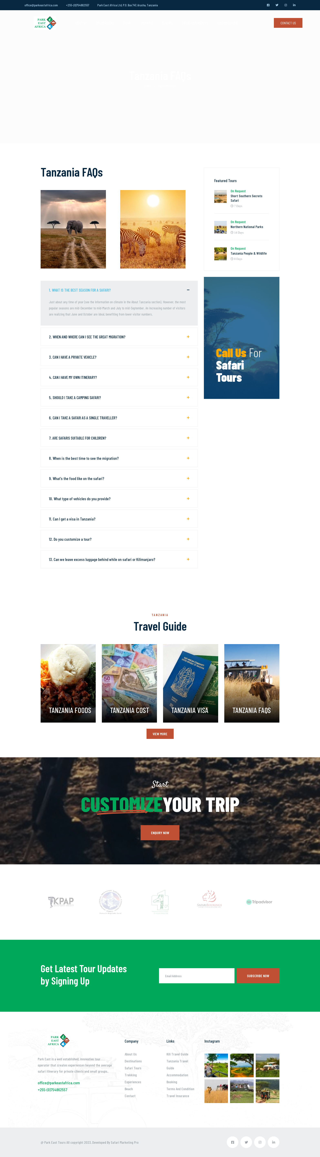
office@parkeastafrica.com (41, 5)
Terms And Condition (180, 1089)
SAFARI (127, 23)
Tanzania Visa (189, 710)
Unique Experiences (195, 23)
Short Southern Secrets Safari (246, 198)
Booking (172, 1082)
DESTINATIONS (105, 23)
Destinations (133, 1061)
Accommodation (227, 23)
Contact (130, 1095)
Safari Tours (133, 1068)
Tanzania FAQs (251, 710)
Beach (129, 1089)
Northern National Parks (247, 226)
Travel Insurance (178, 1095)
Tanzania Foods (70, 710)
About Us (131, 1054)
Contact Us (288, 23)
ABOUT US (81, 23)
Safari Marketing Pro (125, 1142)
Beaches (167, 23)
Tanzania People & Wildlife (249, 253)
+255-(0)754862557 (77, 5)
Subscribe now (258, 975)
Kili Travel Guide (177, 1054)
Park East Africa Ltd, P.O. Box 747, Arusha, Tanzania (127, 5)
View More (160, 734)
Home (147, 86)
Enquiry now (160, 832)
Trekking (146, 23)
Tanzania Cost (129, 710)
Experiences (133, 1082)
